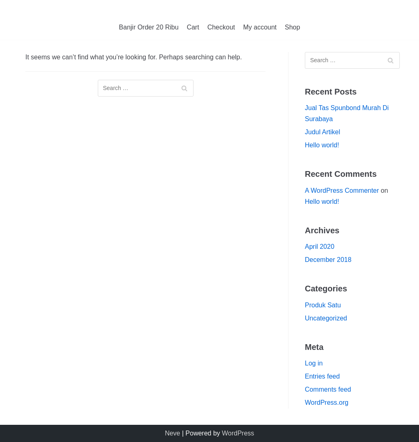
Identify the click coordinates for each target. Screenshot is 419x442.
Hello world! (322, 145)
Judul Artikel (322, 132)
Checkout (221, 27)
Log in (314, 363)
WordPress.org (326, 402)
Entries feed (322, 376)
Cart (193, 27)
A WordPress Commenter (342, 190)
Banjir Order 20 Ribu (149, 27)
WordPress (238, 433)
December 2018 (328, 259)
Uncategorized (326, 318)
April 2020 (319, 246)
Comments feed (328, 389)
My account (260, 27)
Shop (292, 27)
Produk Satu (323, 305)
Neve (172, 433)
